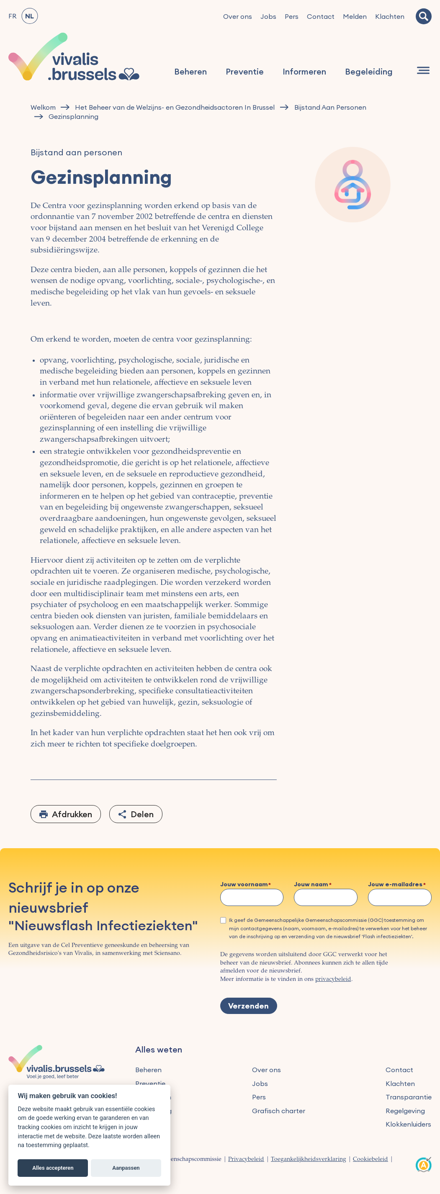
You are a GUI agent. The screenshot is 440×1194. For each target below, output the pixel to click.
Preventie (245, 72)
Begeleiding (369, 72)
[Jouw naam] (326, 897)
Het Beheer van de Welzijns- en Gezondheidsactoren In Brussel (175, 107)
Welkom (43, 107)
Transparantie (409, 1097)
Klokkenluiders (408, 1124)
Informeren (305, 72)
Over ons (237, 16)
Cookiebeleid (370, 1160)
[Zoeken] (424, 16)
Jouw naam (311, 884)
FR (12, 16)
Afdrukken (72, 814)
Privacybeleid (246, 1160)
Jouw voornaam (244, 884)
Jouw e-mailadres (395, 884)
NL (29, 16)
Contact (321, 16)
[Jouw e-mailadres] (400, 897)
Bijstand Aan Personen (330, 107)
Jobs (268, 16)
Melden (355, 16)
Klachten (389, 16)
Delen (142, 814)
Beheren (191, 72)
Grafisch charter (278, 1111)
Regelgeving (405, 1111)
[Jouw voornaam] (252, 897)
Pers (291, 16)
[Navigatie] (423, 70)
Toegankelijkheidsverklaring (308, 1160)
